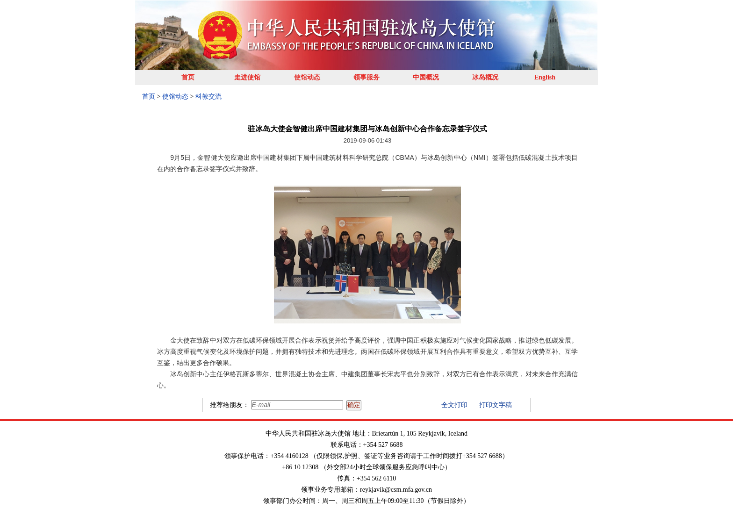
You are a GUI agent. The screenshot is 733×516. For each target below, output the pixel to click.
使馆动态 (307, 77)
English (544, 77)
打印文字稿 (495, 404)
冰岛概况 (485, 77)
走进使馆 (247, 77)
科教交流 (208, 96)
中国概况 (426, 77)
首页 (187, 77)
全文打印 (454, 404)
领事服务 (366, 77)
